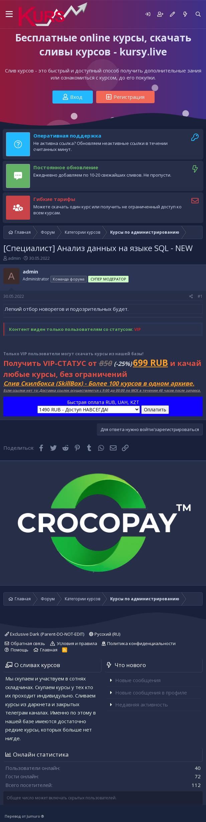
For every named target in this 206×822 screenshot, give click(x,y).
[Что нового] (184, 14)
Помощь (19, 650)
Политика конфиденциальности (141, 643)
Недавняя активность (141, 704)
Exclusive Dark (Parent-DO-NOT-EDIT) (44, 634)
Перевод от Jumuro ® (24, 816)
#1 (200, 296)
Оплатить (155, 409)
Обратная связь (28, 643)
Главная (48, 650)
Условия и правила (77, 643)
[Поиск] (198, 14)
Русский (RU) (104, 634)
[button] (9, 14)
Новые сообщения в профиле (151, 692)
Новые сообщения (138, 680)
